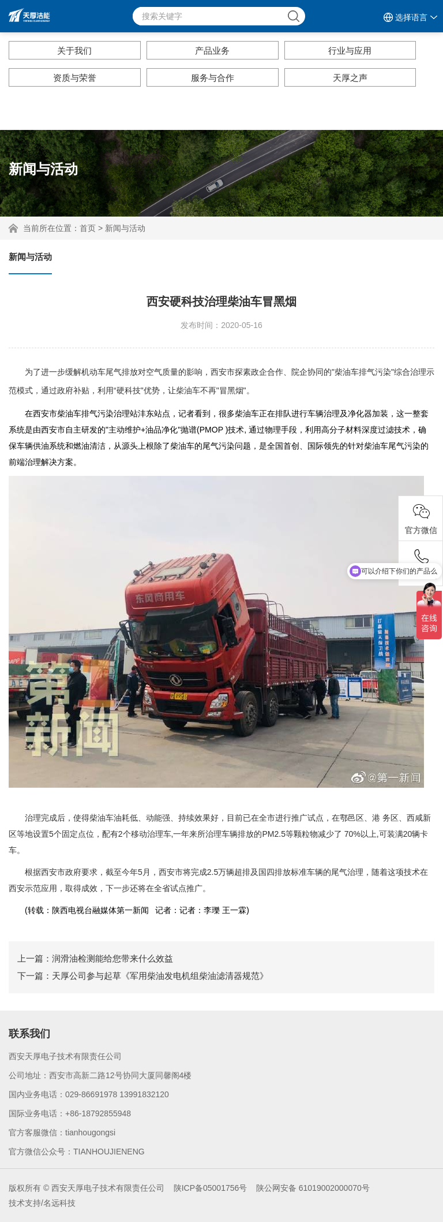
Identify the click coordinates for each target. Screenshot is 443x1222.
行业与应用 (349, 50)
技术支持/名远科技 (42, 1203)
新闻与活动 (125, 228)
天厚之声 (350, 78)
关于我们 (74, 50)
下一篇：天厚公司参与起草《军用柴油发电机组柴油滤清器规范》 (142, 976)
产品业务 (212, 50)
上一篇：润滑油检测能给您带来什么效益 (95, 958)
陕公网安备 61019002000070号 (313, 1188)
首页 (88, 228)
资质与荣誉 (74, 78)
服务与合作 (212, 78)
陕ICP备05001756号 (210, 1188)
